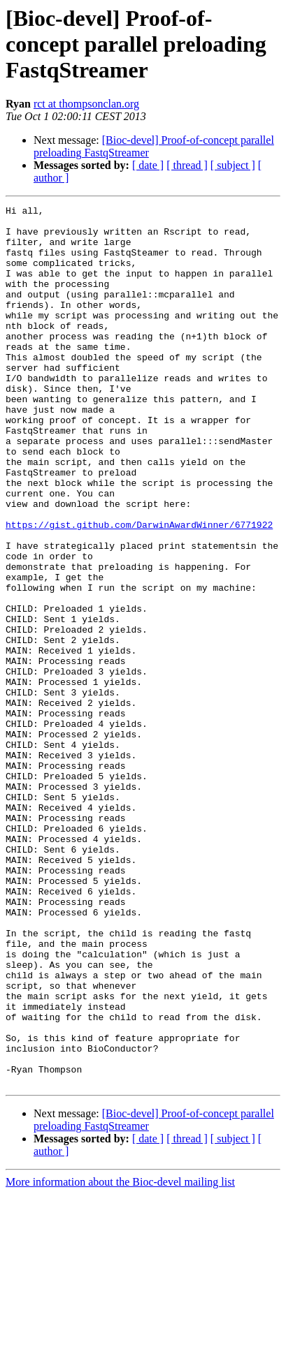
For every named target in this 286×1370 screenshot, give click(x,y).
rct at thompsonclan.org (86, 104)
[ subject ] (232, 165)
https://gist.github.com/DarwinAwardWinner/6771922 (139, 589)
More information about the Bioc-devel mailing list (120, 1358)
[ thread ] (187, 165)
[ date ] (148, 165)
